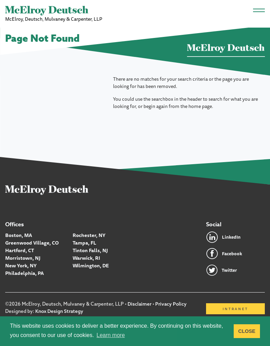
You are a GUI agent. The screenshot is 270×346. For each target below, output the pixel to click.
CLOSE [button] (246, 331)
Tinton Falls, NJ (90, 249)
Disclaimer (139, 304)
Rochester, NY (89, 235)
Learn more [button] (110, 335)
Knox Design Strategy (59, 311)
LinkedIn (231, 237)
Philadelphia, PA (24, 271)
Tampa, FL (84, 242)
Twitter (230, 270)
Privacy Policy (171, 304)
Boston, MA (18, 235)
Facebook (232, 253)
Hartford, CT (19, 249)
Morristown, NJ (22, 256)
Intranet (235, 309)
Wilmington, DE (90, 264)
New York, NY (21, 264)
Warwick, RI (86, 256)
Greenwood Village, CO (31, 242)
